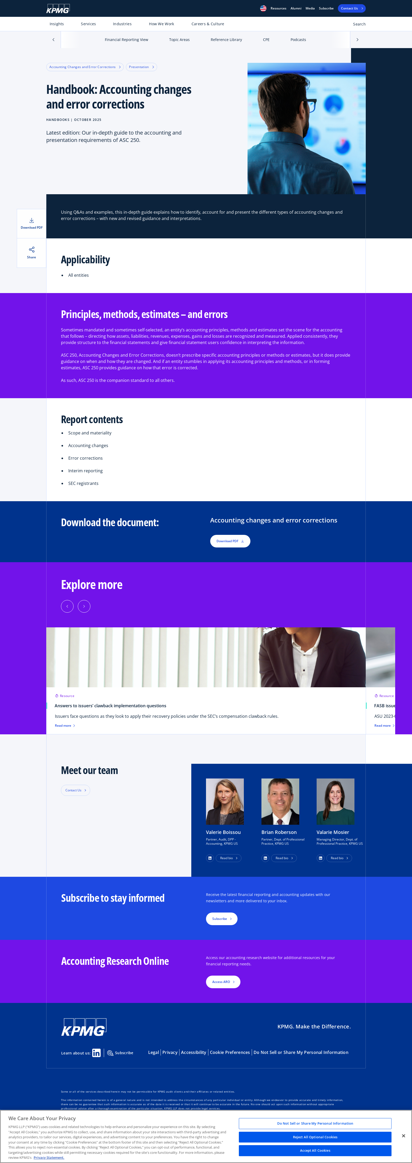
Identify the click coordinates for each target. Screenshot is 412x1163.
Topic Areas (179, 39)
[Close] (403, 1136)
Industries (122, 23)
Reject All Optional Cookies (315, 1137)
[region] (206, 1136)
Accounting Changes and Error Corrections (85, 67)
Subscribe (326, 8)
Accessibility (194, 1052)
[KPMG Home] (58, 8)
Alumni (296, 8)
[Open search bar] (356, 25)
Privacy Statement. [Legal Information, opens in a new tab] (49, 1157)
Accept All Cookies (315, 1150)
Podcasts (298, 39)
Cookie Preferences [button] (230, 1052)
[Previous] (67, 606)
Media (310, 8)
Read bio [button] (226, 858)
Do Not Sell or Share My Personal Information (301, 1052)
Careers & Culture (208, 23)
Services (88, 23)
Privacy (170, 1052)
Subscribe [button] (219, 918)
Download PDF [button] (230, 541)
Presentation (141, 67)
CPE (266, 39)
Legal (153, 1052)
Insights (57, 23)
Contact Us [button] (73, 790)
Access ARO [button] (221, 982)
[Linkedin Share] (96, 1053)
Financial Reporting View (126, 39)
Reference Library (226, 39)
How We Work (161, 23)
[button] (263, 8)
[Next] (84, 606)
